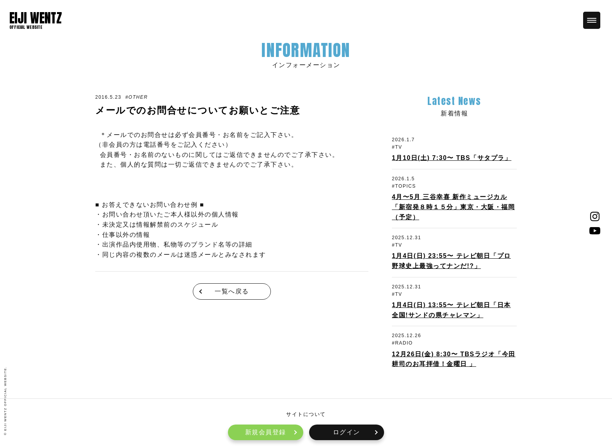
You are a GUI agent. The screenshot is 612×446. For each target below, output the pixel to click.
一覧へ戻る (232, 291)
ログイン (346, 432)
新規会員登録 (265, 432)
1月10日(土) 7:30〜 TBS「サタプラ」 (451, 158)
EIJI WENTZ (35, 18)
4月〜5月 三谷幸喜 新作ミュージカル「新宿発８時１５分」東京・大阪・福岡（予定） (453, 207)
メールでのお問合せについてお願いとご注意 (197, 110)
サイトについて (306, 414)
